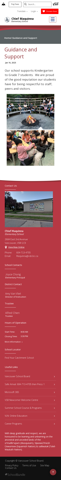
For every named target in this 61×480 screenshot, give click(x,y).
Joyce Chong (13, 274)
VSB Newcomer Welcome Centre (30, 399)
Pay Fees (15, 4)
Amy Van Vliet (13, 293)
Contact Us (11, 467)
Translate (22, 11)
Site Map (44, 465)
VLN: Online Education (30, 415)
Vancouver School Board (30, 376)
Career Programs (30, 423)
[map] (3, 4)
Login (34, 11)
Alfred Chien (12, 313)
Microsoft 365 (30, 392)
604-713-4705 (23, 252)
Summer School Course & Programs (30, 407)
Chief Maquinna (22, 18)
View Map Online (16, 247)
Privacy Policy (11, 465)
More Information (13, 342)
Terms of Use (29, 465)
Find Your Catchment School (19, 357)
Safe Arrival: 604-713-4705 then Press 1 (30, 384)
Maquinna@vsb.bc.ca (27, 256)
